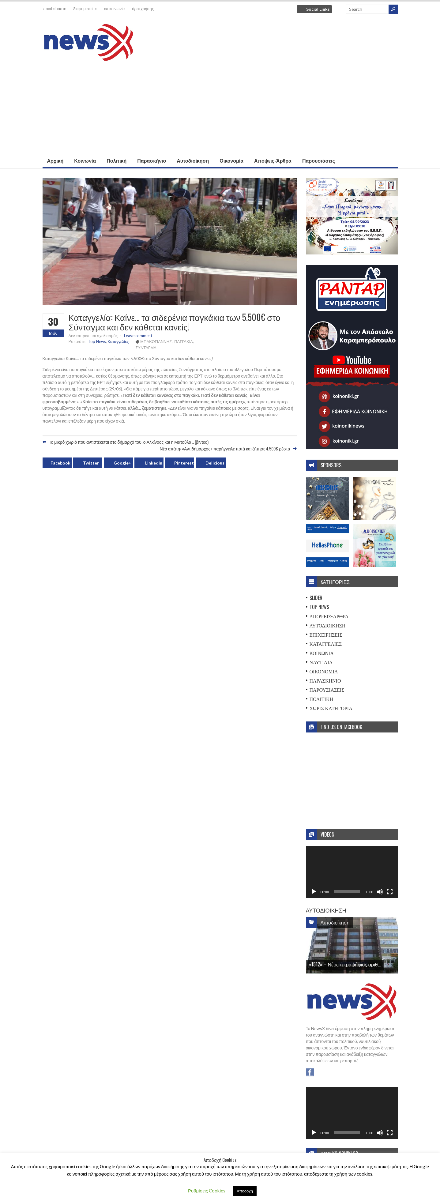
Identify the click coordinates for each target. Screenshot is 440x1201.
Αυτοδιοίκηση (193, 161)
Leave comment (138, 335)
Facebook (60, 462)
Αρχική (55, 161)
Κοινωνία (85, 161)
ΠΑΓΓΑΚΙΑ (183, 341)
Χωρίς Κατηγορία (331, 708)
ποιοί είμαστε (54, 8)
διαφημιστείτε (84, 8)
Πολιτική (116, 161)
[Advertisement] (220, 108)
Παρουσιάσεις (318, 161)
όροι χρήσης (143, 8)
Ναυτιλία (321, 662)
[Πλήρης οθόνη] (390, 892)
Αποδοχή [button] (245, 1190)
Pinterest (184, 462)
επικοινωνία (114, 8)
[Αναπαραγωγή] (314, 892)
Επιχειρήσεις (326, 634)
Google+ (122, 462)
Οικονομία (231, 161)
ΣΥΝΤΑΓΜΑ (145, 347)
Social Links (318, 9)
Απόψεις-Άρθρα (272, 161)
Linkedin (153, 462)
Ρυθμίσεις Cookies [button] (206, 1190)
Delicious (214, 462)
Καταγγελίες (118, 341)
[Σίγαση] (380, 892)
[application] (352, 872)
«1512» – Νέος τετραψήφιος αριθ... (345, 964)
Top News (97, 341)
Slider (316, 597)
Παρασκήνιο (151, 161)
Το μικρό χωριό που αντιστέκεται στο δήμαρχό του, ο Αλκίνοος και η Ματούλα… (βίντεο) (129, 442)
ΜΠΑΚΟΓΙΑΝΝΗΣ (156, 341)
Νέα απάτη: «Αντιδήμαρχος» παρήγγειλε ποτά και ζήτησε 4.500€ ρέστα (225, 448)
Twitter (91, 462)
